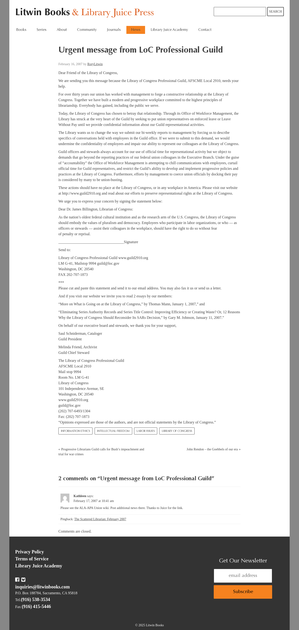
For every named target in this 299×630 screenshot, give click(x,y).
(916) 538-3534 (35, 599)
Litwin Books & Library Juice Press (86, 13)
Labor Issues (146, 431)
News (135, 30)
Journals (114, 30)
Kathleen (80, 496)
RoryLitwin (95, 64)
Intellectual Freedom (113, 431)
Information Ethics (75, 431)
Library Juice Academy (169, 30)
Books (21, 30)
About (62, 30)
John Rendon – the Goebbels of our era (212, 449)
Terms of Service (32, 558)
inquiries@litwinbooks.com (42, 586)
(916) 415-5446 (36, 606)
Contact (204, 30)
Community (87, 30)
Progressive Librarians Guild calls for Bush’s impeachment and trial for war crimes (101, 452)
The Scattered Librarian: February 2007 (100, 519)
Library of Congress (177, 431)
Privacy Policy (29, 551)
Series (41, 30)
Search (275, 11)
